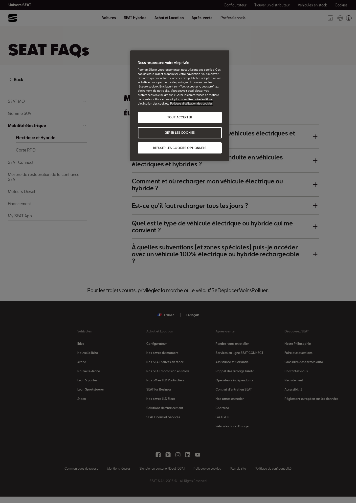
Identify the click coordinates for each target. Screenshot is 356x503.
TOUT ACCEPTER (179, 117)
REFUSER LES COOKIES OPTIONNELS (179, 148)
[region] (179, 105)
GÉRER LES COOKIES (180, 132)
